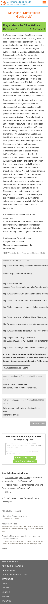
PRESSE (5, 597)
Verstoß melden (38, 423)
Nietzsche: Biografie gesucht (17, 478)
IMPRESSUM (7, 579)
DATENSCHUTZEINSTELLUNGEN (16, 575)
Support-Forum (30, 498)
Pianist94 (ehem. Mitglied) (23, 376)
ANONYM (7, 253)
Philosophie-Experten (23, 440)
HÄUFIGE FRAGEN (10, 562)
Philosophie (7, 502)
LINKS (4, 583)
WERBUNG (6, 601)
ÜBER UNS (6, 588)
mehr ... (8, 492)
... (5, 549)
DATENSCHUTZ (8, 570)
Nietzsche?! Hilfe (12, 481)
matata (16, 261)
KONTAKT (6, 592)
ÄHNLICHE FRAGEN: (11, 511)
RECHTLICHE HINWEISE (12, 566)
